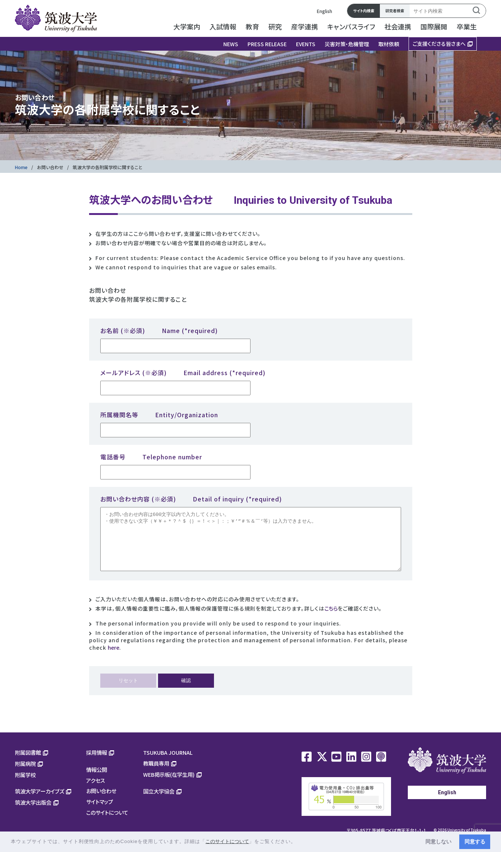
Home (21, 167)
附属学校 (25, 786)
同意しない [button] (438, 842)
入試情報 (222, 26)
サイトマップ (99, 813)
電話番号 (151, 456)
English (324, 11)
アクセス (95, 791)
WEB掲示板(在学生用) (169, 785)
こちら (331, 619)
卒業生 (467, 26)
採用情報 (96, 763)
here (113, 658)
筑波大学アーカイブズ (39, 802)
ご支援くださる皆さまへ (439, 43)
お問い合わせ (50, 167)
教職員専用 (156, 774)
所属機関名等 (159, 414)
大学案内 (186, 26)
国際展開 (433, 26)
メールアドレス (182, 372)
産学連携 (304, 26)
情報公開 (96, 781)
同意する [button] (474, 842)
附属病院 (25, 775)
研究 (275, 26)
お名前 (159, 330)
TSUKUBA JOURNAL (168, 763)
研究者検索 (394, 10)
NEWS (230, 44)
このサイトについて (107, 823)
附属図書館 (28, 763)
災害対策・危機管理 (347, 44)
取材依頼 (388, 44)
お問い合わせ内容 (191, 498)
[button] (299, 842)
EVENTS (305, 44)
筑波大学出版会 (33, 813)
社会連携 (397, 26)
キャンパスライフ (351, 26)
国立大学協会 (158, 802)
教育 (252, 26)
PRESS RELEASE (267, 44)
